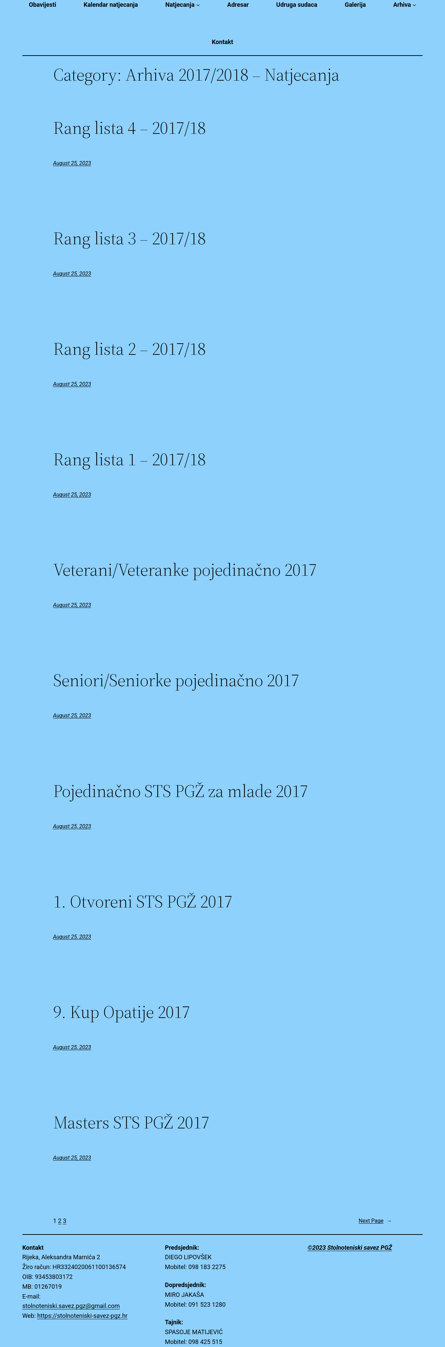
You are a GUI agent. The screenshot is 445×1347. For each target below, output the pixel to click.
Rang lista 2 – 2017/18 (129, 349)
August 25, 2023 (72, 163)
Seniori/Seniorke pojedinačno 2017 (176, 680)
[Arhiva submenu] (414, 5)
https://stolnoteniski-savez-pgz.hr (82, 1315)
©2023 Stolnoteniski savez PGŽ (349, 1247)
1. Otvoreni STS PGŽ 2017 (142, 901)
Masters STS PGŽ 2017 (131, 1122)
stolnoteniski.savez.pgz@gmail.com (71, 1305)
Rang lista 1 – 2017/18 (129, 459)
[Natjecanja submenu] (198, 5)
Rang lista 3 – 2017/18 (129, 238)
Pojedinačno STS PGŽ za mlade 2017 (180, 791)
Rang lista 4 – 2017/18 (129, 128)
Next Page (375, 1221)
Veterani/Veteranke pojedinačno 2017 (185, 569)
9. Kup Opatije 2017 (121, 1012)
